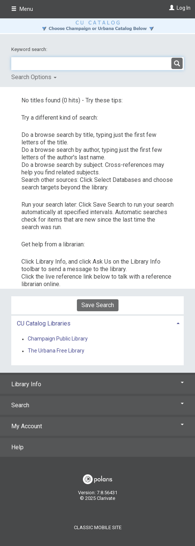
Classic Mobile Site (98, 527)
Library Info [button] (97, 384)
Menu (22, 9)
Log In (183, 8)
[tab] (97, 322)
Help (17, 447)
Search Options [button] (34, 77)
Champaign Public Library (58, 339)
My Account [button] (97, 426)
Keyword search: (29, 49)
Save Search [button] (97, 305)
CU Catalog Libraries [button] (43, 323)
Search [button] (97, 405)
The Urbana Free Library (56, 351)
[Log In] (170, 8)
